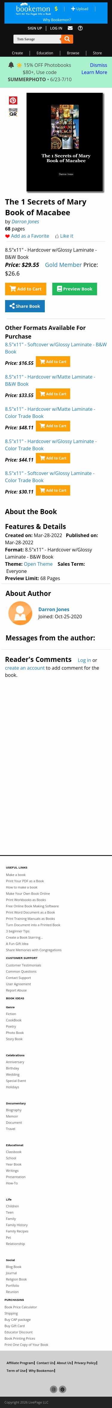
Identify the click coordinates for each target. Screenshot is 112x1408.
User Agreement (18, 984)
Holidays (12, 1087)
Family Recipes (17, 1231)
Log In (56, 28)
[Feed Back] (70, 28)
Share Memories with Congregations (34, 950)
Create (17, 53)
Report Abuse (16, 990)
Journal (11, 1273)
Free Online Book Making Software (32, 906)
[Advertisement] (56, 754)
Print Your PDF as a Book (25, 881)
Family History (17, 1225)
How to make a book (21, 887)
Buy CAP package (17, 1319)
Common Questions (21, 971)
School (11, 1158)
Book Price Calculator (20, 1307)
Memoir (12, 1116)
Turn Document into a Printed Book (33, 925)
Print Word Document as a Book (30, 912)
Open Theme (38, 564)
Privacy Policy (85, 1363)
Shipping (11, 1313)
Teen (9, 1212)
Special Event (16, 1080)
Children (12, 1206)
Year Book (14, 1164)
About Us (64, 1363)
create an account (25, 668)
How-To (12, 1183)
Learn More (94, 72)
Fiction (11, 1014)
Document (14, 1122)
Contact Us (45, 1363)
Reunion (12, 1291)
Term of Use (16, 1370)
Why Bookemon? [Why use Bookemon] (57, 19)
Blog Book (13, 1266)
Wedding (12, 1074)
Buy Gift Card (14, 1326)
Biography (14, 1110)
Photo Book (15, 1032)
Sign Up (35, 28)
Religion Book (16, 1279)
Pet (8, 1237)
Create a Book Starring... (24, 937)
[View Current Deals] (56, 8)
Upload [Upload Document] (79, 8)
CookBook (14, 1020)
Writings (12, 1170)
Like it (66, 236)
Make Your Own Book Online (28, 893)
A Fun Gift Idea (17, 943)
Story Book (14, 1039)
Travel (10, 1128)
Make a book (16, 874)
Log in (84, 660)
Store (97, 53)
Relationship (15, 1243)
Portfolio (12, 1285)
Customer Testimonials (23, 965)
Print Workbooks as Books (26, 899)
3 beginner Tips (18, 931)
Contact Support (18, 977)
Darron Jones (25, 221)
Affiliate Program (20, 1363)
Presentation (16, 1177)
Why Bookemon (41, 1370)
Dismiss (98, 65)
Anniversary (15, 1062)
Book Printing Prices (19, 1338)
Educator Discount (18, 1332)
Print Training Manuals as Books (30, 918)
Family (11, 1218)
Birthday (12, 1068)
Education (45, 53)
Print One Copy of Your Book (26, 1344)
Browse (73, 53)
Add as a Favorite (30, 236)
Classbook (14, 1151)
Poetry (11, 1026)
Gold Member (63, 265)
